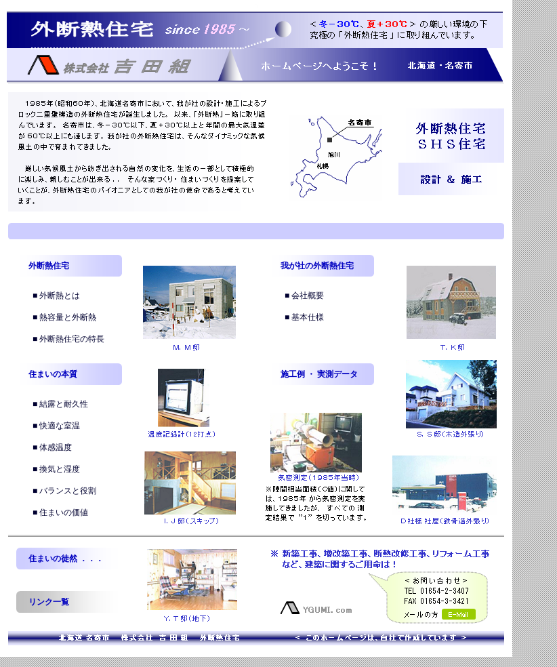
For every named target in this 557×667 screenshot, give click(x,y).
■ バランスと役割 (64, 491)
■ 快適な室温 (56, 425)
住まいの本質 (52, 374)
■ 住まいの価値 (60, 512)
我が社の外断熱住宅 (317, 265)
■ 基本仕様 (304, 317)
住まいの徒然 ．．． (66, 558)
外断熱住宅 (48, 265)
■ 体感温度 (52, 447)
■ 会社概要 (304, 295)
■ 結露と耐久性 (60, 404)
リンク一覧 (48, 602)
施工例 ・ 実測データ (319, 374)
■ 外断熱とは (56, 295)
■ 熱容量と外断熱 (64, 317)
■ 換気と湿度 (56, 469)
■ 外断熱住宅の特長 (68, 339)
